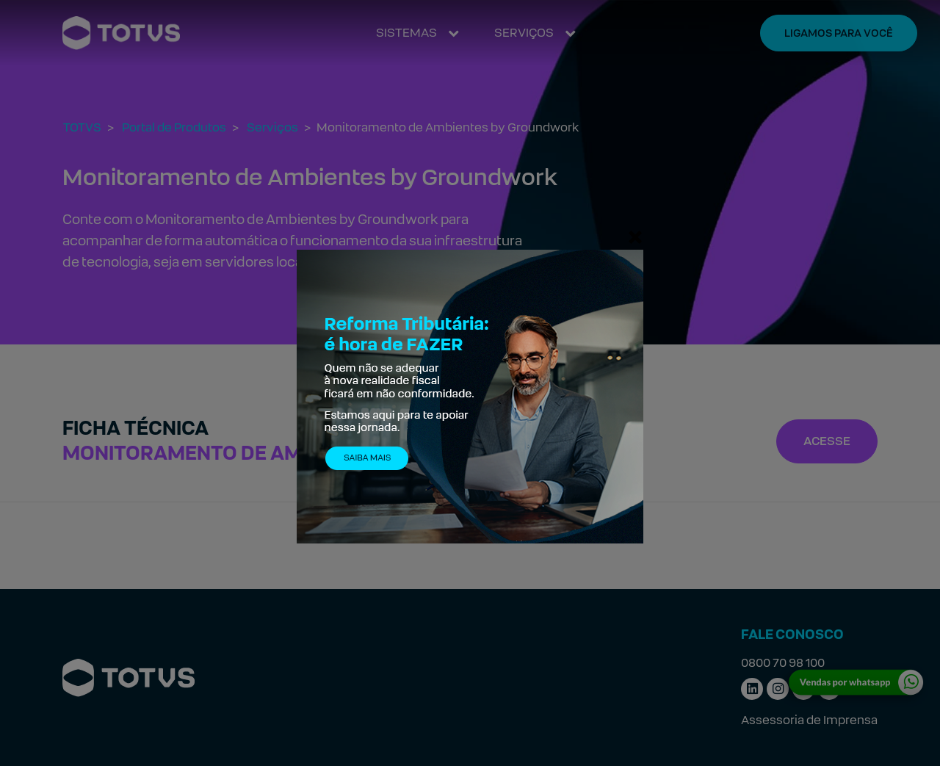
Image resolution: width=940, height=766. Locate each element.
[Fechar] (635, 236)
